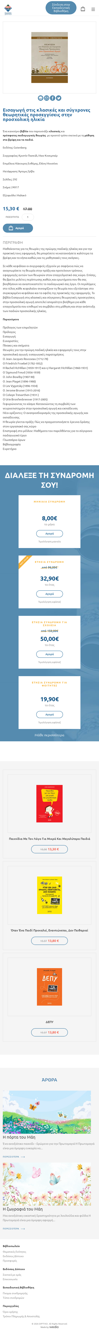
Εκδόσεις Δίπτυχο (13, 1256)
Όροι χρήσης (10, 1311)
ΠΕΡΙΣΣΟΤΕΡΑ (11, 1156)
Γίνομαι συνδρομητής (15, 1293)
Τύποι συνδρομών (13, 1297)
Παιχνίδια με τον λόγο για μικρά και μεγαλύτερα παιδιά (49, 838)
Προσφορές (10, 1260)
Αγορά (19, 228)
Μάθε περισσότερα (49, 735)
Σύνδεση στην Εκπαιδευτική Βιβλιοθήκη (61, 8)
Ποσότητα (12, 217)
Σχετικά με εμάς (12, 1274)
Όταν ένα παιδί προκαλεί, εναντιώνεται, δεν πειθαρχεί (49, 930)
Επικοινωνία (10, 1279)
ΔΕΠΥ (49, 1022)
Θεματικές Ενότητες (14, 1251)
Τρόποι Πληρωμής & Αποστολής (21, 1316)
